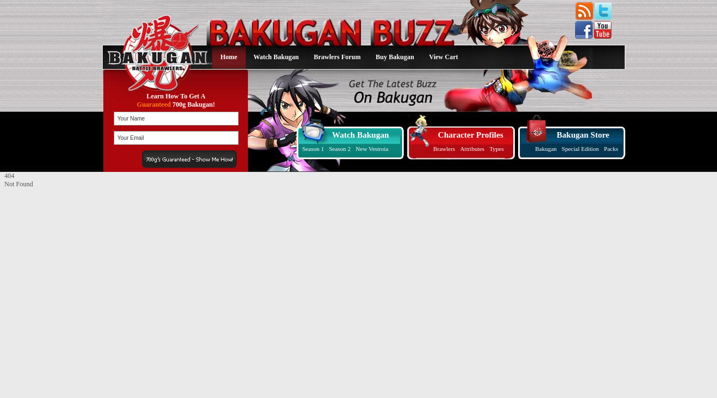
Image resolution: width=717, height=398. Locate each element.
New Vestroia (372, 148)
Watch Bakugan (276, 57)
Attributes (472, 148)
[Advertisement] (73, 257)
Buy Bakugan (395, 57)
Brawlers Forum (337, 57)
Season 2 (339, 148)
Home (229, 57)
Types (496, 148)
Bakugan (546, 148)
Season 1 (313, 148)
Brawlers (444, 148)
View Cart (443, 57)
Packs (611, 148)
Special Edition (580, 148)
